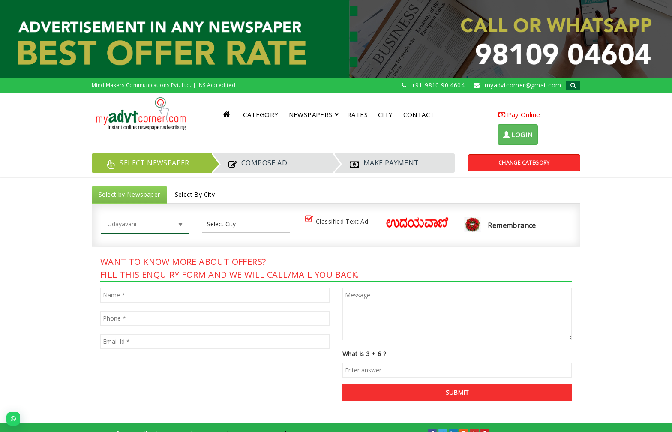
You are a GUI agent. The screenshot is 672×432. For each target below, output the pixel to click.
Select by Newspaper (129, 194)
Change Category (524, 162)
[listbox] (224, 224)
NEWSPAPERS (314, 114)
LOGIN (518, 134)
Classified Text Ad (338, 221)
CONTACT (419, 114)
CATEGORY (260, 114)
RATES (357, 114)
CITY (385, 114)
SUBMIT (457, 392)
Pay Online (519, 114)
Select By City (195, 194)
